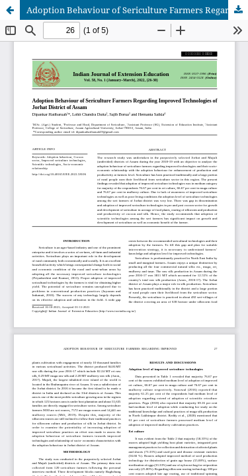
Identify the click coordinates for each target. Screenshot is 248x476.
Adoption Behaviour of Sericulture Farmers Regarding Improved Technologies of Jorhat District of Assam (137, 10)
